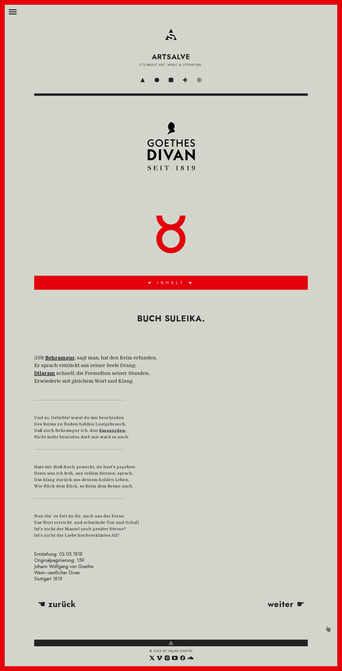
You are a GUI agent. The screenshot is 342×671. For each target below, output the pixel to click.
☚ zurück (57, 604)
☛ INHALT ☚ (171, 283)
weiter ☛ (286, 604)
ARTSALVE (171, 57)
